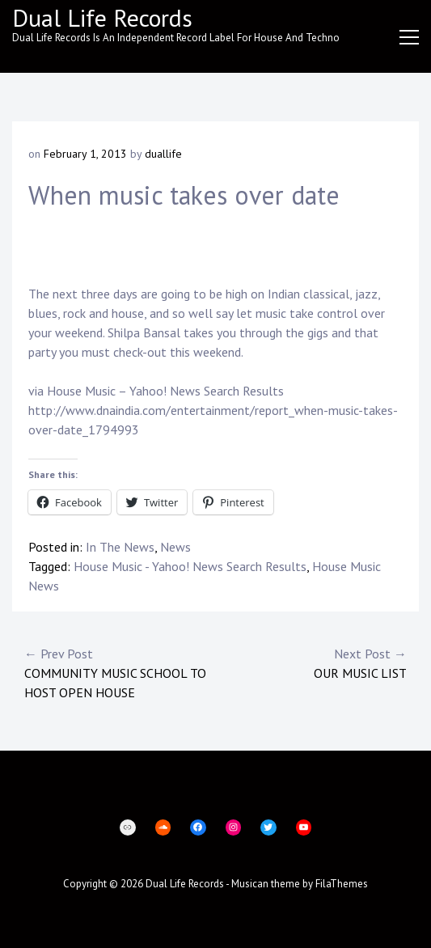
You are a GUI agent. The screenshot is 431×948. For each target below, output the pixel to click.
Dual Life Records (102, 17)
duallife (163, 153)
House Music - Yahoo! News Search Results (190, 566)
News (175, 547)
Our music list (312, 662)
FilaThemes (341, 884)
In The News (120, 547)
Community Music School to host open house (120, 672)
